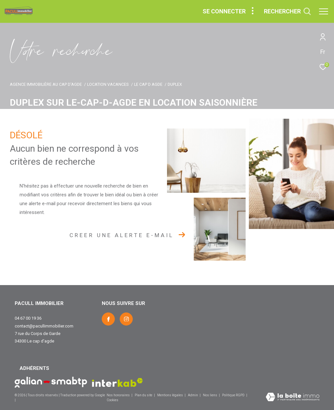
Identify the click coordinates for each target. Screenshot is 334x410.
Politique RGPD (233, 395)
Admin (193, 395)
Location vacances (108, 84)
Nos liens (210, 395)
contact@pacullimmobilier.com (44, 326)
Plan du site (144, 395)
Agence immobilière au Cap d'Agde (46, 84)
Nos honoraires (118, 395)
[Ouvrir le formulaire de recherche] (287, 11)
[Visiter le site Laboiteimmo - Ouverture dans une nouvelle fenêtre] (292, 397)
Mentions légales (170, 395)
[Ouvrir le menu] (323, 11)
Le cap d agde (148, 84)
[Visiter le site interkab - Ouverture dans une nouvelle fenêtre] (117, 382)
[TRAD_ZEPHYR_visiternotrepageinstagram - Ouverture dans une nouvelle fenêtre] (126, 319)
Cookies (112, 400)
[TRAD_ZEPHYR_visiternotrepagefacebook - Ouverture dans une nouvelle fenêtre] (108, 319)
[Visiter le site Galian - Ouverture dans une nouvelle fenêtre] (51, 382)
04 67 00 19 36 (28, 318)
